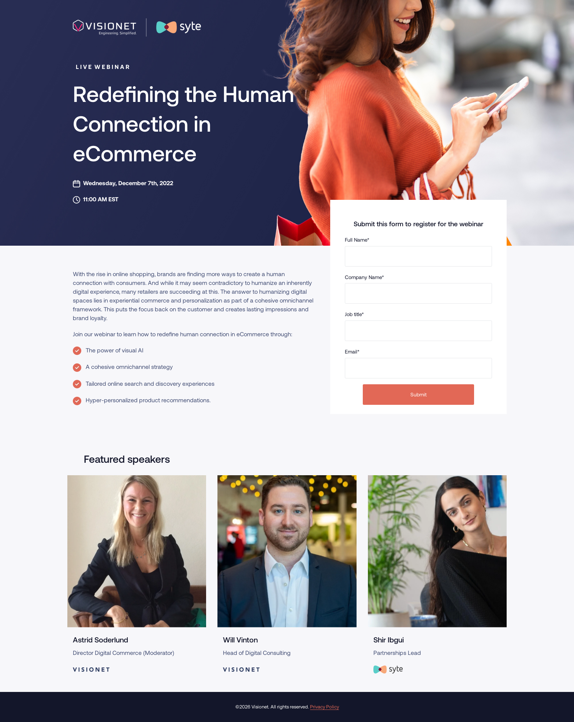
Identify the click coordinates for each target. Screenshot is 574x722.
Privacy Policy (324, 707)
